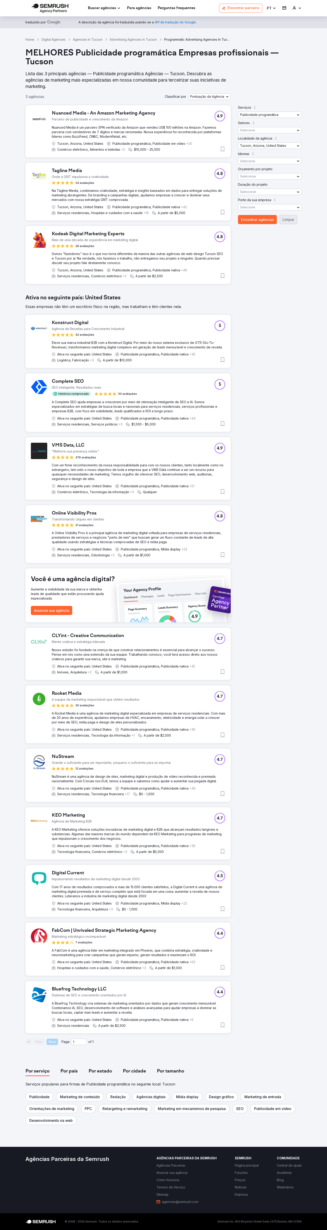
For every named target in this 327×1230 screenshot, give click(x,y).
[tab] (37, 1071)
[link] (139, 8)
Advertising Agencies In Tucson (133, 39)
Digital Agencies (54, 39)
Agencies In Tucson (87, 39)
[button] (271, 8)
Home (29, 39)
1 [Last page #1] (93, 1042)
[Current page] (78, 1042)
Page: (66, 1042)
